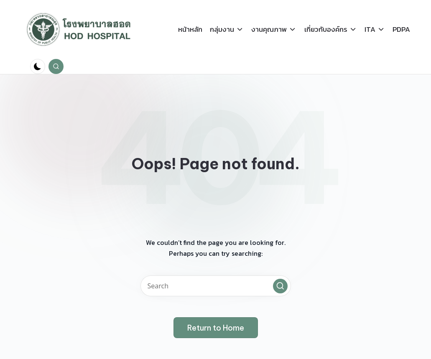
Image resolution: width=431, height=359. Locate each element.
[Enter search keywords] (215, 285)
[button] (280, 286)
